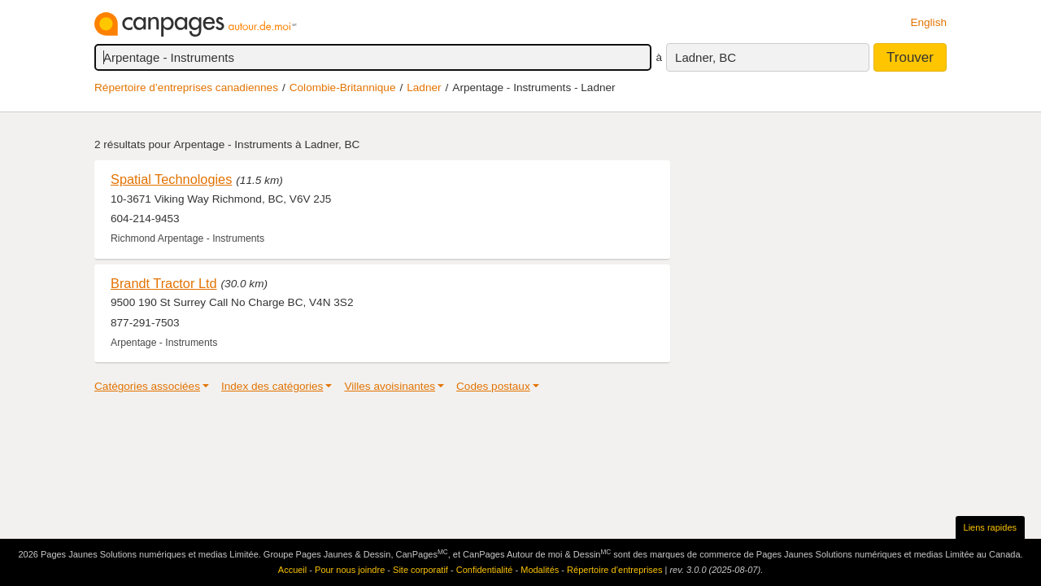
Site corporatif (420, 570)
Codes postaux (493, 386)
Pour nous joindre (350, 570)
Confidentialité (484, 570)
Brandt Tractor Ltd (164, 283)
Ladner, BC (705, 57)
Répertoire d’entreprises (614, 570)
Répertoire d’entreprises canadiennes (186, 87)
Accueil (292, 570)
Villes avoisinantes (389, 386)
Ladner (424, 87)
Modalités (539, 570)
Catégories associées (147, 386)
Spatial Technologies (171, 179)
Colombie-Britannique (343, 87)
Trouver (910, 57)
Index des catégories (272, 386)
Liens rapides (990, 527)
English (928, 22)
